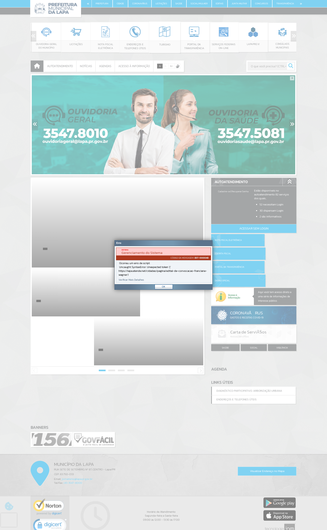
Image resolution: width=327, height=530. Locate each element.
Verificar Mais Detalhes (131, 280)
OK (163, 286)
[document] (163, 265)
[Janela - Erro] (163, 265)
